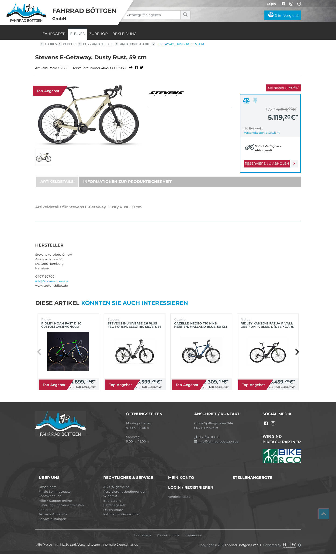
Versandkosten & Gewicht (262, 132)
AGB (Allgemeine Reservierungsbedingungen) (125, 489)
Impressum (112, 500)
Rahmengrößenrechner (121, 514)
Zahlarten (46, 510)
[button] (297, 352)
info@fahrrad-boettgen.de (216, 441)
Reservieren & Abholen (267, 163)
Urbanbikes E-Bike (135, 44)
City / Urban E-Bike (98, 44)
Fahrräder (54, 33)
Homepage (142, 535)
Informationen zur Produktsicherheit (127, 181)
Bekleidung (124, 33)
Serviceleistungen (52, 519)
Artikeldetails (56, 181)
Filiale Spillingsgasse (55, 491)
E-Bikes (77, 33)
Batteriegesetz (114, 505)
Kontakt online (50, 496)
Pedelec (70, 44)
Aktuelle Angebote (53, 514)
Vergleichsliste (179, 496)
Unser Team (48, 487)
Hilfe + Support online (55, 500)
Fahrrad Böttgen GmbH (243, 545)
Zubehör (98, 33)
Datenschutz (113, 510)
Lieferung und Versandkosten (61, 505)
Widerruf (110, 496)
